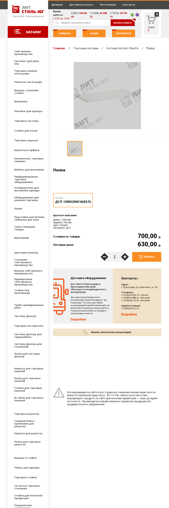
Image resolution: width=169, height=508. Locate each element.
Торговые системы (85, 48)
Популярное (121, 32)
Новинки (61, 32)
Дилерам (57, 4)
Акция (90, 32)
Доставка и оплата (81, 4)
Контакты (129, 4)
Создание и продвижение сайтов (37, 486)
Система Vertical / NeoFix (122, 48)
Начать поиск (124, 21)
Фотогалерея (108, 4)
